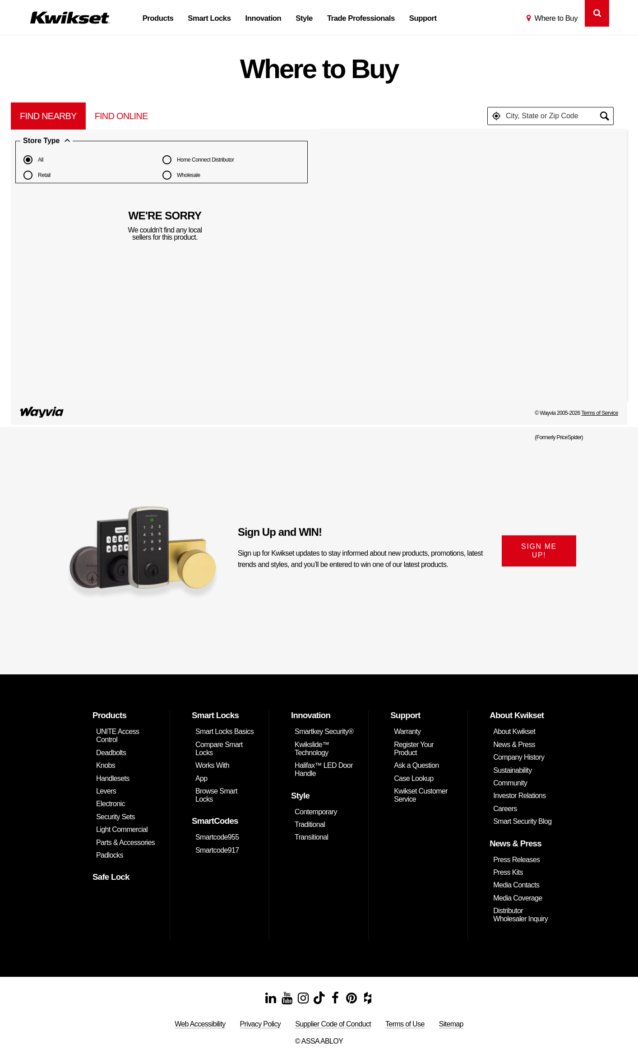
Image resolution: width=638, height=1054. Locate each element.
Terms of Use (405, 1024)
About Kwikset (514, 731)
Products (158, 18)
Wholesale (179, 175)
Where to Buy (556, 18)
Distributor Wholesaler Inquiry (520, 915)
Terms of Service (599, 413)
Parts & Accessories (125, 842)
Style (304, 18)
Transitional (311, 837)
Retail (35, 175)
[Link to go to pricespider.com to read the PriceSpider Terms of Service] (42, 413)
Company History (518, 757)
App (201, 778)
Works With (212, 765)
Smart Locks (209, 18)
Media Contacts (516, 885)
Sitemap (451, 1024)
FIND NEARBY (48, 116)
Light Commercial (122, 829)
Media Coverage (517, 898)
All (31, 159)
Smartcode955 (217, 837)
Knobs (105, 765)
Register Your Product (414, 749)
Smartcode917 (217, 850)
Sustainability (512, 770)
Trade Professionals (361, 18)
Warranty (407, 731)
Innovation (263, 18)
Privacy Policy (260, 1024)
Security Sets (115, 817)
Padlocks (109, 855)
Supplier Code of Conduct (333, 1024)
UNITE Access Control (117, 735)
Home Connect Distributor (196, 159)
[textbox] (550, 116)
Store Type (46, 140)
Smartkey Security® (324, 731)
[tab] (48, 116)
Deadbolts (111, 753)
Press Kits (508, 872)
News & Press (514, 744)
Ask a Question (416, 765)
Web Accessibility (200, 1024)
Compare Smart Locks (219, 749)
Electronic (110, 804)
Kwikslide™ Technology (312, 749)
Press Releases (516, 860)
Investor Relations (519, 795)
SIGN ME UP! (539, 551)
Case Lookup (413, 778)
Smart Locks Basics (224, 731)
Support (423, 18)
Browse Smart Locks (216, 795)
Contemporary (316, 812)
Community (510, 783)
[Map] (473, 265)
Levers (106, 791)
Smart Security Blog (522, 821)
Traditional (310, 824)
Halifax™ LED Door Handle (324, 769)
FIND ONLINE (121, 116)
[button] (496, 116)
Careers (505, 809)
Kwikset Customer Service (421, 795)
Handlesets (112, 778)
